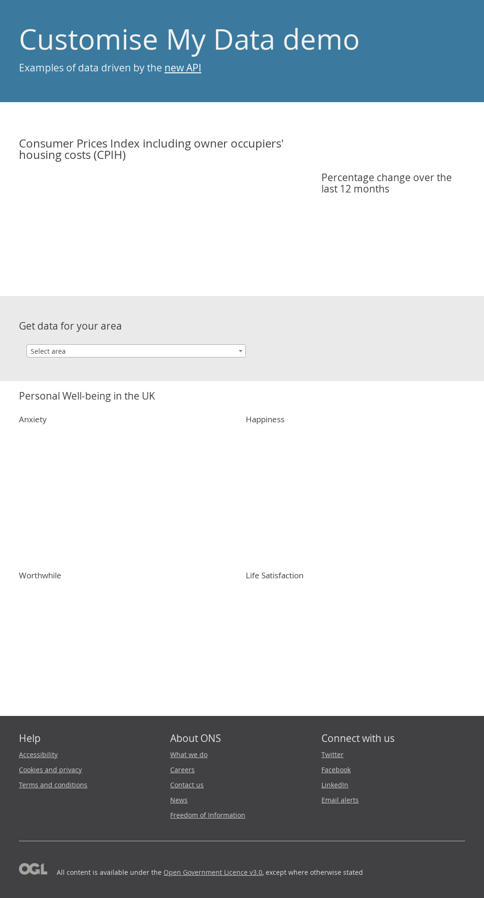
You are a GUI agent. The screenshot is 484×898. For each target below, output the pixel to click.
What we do (188, 754)
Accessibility (38, 754)
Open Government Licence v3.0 (213, 872)
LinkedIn (334, 784)
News (179, 799)
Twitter (332, 754)
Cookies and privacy (50, 769)
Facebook (336, 769)
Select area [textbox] (48, 351)
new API (182, 67)
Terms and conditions (53, 784)
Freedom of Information (207, 815)
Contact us (187, 784)
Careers (182, 769)
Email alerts (340, 799)
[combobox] (136, 350)
